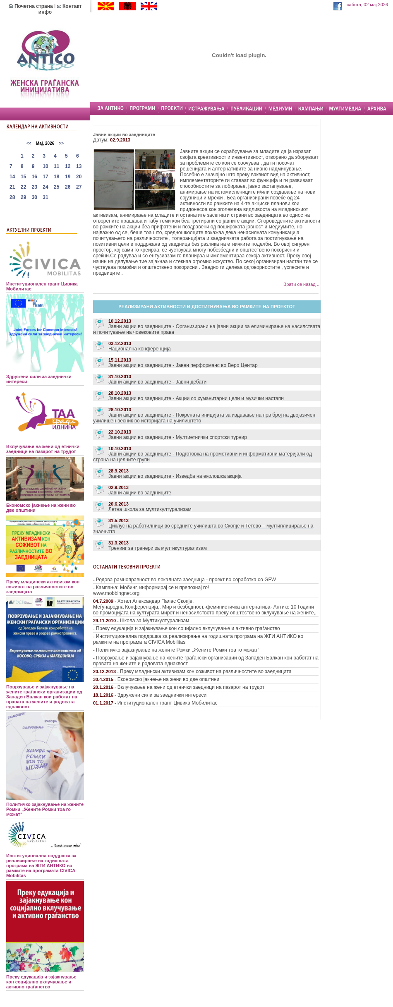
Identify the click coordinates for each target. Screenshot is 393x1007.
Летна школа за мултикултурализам (150, 509)
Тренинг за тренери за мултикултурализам (157, 548)
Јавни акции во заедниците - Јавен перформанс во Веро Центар (183, 365)
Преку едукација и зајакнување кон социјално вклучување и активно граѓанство (188, 628)
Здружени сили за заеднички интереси (161, 695)
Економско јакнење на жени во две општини (168, 679)
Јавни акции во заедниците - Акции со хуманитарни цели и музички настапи (196, 398)
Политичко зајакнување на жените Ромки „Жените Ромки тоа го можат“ (177, 650)
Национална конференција (139, 349)
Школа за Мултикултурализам (154, 620)
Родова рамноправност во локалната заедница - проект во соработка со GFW (186, 580)
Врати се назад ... (302, 284)
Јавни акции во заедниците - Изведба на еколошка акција (175, 476)
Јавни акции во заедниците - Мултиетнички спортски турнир (177, 437)
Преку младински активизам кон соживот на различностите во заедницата (206, 671)
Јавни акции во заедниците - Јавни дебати (157, 382)
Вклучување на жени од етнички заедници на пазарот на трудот (190, 687)
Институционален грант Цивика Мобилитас (167, 703)
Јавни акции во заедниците (139, 493)
